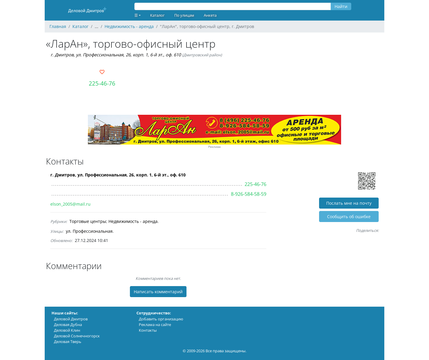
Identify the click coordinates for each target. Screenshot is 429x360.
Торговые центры (87, 221)
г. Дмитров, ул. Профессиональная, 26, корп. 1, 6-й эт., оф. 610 (116, 55)
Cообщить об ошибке (349, 216)
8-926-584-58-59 (248, 194)
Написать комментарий (158, 291)
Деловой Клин (67, 330)
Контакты (148, 330)
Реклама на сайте (155, 324)
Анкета (210, 15)
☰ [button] (136, 15)
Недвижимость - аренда (133, 221)
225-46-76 (102, 83)
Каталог (157, 15)
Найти (341, 6)
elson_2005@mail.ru (70, 204)
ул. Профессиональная (89, 231)
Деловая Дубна (68, 324)
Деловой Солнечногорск (77, 336)
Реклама (214, 147)
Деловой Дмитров (71, 319)
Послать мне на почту (349, 203)
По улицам (184, 15)
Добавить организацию (161, 319)
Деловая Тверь (67, 341)
